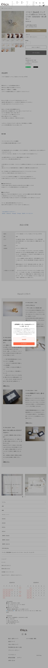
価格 (21, 2)
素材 (17, 2)
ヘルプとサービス (34, 3)
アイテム (12, 3)
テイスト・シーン (27, 4)
